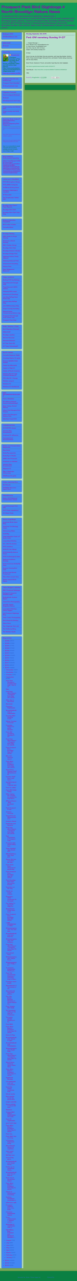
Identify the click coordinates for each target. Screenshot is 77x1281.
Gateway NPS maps (10, 291)
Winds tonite (10, 1094)
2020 (7, 655)
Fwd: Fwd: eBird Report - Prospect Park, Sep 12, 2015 (11, 1057)
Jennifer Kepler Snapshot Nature (9, 605)
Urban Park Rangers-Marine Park (10, 415)
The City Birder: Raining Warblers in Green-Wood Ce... (11, 1000)
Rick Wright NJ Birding (10, 620)
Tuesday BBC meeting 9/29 (10, 717)
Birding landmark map (10, 86)
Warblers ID (7, 384)
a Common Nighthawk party (10, 1141)
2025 (7, 643)
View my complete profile (11, 73)
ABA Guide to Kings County (10, 237)
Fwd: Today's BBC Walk (10, 1007)
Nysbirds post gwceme (11, 824)
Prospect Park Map (9, 320)
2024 (7, 645)
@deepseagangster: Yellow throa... (11, 958)
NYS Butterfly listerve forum (10, 552)
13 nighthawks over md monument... (11, 1083)
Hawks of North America (11, 371)
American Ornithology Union (10, 527)
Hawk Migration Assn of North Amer (11, 537)
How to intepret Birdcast (11, 95)
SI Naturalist (7, 194)
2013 (7, 1263)
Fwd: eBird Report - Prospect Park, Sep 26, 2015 (10, 764)
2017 (7, 662)
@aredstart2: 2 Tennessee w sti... (11, 987)
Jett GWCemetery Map (11, 306)
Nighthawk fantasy (9, 1078)
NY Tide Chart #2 (9, 343)
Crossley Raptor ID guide (11, 358)
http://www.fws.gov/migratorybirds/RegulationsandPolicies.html (11, 141)
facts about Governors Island (10, 1179)
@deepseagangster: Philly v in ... (11, 964)
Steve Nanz (7, 623)
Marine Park (7, 266)
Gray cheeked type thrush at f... (10, 850)
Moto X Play (10, 1035)
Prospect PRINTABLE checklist (10, 191)
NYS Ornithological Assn (11, 556)
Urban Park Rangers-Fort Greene (11, 410)
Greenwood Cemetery (10, 263)
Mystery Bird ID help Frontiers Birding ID (10, 374)
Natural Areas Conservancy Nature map (11, 312)
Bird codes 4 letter (9, 224)
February (9, 1255)
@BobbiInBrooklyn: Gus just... (11, 855)
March (8, 1252)
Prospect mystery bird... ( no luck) (10, 1207)
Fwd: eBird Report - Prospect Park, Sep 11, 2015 (11, 1072)
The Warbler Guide (9, 631)
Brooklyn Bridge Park (10, 253)
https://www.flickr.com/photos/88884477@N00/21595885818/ (50, 69)
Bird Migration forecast (11, 329)
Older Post (70, 87)
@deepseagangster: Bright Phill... (11, 1050)
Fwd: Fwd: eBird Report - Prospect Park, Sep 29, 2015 (11, 694)
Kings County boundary (11, 308)
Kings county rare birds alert (11, 111)
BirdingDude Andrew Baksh (10, 598)
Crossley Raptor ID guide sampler (10, 727)
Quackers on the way (10, 887)
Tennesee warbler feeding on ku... (10, 1019)
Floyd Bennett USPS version (10, 287)
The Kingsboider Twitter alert (11, 198)
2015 (7, 667)
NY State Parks (8, 513)
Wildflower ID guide (9, 476)
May (8, 1247)
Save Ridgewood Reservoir (8, 270)
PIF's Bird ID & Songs (10, 378)
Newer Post (30, 87)
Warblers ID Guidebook (11, 386)
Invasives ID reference (10, 435)
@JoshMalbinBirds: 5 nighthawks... (11, 712)
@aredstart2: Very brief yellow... (10, 992)
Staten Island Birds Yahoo (9, 580)
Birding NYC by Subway (11, 280)
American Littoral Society (9, 241)
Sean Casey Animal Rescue (9, 406)
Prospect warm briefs (11, 982)
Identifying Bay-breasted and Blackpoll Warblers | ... (10, 1233)
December (10, 670)
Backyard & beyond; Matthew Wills (9, 593)
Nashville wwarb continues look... (10, 1089)
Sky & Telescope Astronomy (8, 472)
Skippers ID (7, 468)
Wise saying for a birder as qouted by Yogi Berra (11, 796)
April (8, 1250)
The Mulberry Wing (9, 629)
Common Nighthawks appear (10, 1213)
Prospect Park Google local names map (10, 316)
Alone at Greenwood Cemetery (10, 1193)
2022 (7, 650)
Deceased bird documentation (8, 438)
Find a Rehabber (8, 398)
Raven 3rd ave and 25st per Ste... (11, 860)
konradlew (44, 1277)
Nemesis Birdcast (9, 340)
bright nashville (11, 1102)
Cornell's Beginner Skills (11, 355)
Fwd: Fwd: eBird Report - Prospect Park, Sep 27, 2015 (11, 742)
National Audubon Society (9, 560)
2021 (7, 653)
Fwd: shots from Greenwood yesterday (10, 867)
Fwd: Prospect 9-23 (11, 808)
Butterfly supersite (9, 453)
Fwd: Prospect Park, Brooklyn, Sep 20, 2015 (11, 917)
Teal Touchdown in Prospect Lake (10, 838)
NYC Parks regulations (10, 510)
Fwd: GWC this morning (11, 1137)
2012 (7, 1265)
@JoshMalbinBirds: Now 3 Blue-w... (11, 1174)
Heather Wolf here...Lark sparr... (10, 778)
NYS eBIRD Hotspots (10, 184)
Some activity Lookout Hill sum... (11, 1105)
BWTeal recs (10, 1155)
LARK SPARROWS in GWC (11, 924)
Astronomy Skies (9, 531)
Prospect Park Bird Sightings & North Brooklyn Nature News (33, 9)
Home (50, 87)
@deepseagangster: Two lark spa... (11, 929)
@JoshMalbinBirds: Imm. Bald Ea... (11, 935)
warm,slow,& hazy (10, 953)
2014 (7, 1260)
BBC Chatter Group (9, 245)
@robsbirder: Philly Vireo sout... (10, 910)
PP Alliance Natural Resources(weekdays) (10, 402)
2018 (7, 660)
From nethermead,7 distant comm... (11, 1220)
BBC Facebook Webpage (11, 590)
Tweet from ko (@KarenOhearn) (11, 817)
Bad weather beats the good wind (10, 1098)
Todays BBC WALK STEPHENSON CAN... (10, 1114)
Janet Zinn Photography (11, 601)
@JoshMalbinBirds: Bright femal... (11, 1163)
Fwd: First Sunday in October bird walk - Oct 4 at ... (11, 683)
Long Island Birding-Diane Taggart (10, 609)
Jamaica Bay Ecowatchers (7, 431)
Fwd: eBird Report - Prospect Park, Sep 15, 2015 (11, 1029)
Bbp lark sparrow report (9, 757)
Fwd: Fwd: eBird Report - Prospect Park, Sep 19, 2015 (11, 947)
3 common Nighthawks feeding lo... (10, 969)
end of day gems (10, 1158)
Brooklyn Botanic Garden (11, 251)
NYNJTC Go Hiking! (9, 549)
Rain (7, 689)
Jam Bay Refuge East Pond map (10, 297)
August (9, 1240)
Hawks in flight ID (9, 368)
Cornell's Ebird (8, 227)
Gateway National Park (11, 261)
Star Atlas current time (11, 577)
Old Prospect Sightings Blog (11, 613)
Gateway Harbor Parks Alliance (10, 257)
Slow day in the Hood (10, 700)
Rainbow (9, 1109)
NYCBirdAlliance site (10, 36)
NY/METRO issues (9, 428)
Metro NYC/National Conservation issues (10, 498)
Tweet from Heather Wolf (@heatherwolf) (11, 772)
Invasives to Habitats (10, 461)
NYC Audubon (8, 546)
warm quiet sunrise (9, 1151)
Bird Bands (6, 485)
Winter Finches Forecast (11, 721)
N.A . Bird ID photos (9, 543)
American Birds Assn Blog (10, 522)
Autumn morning (9, 812)
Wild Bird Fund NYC (10, 419)
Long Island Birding (9, 541)
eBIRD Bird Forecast (10, 458)
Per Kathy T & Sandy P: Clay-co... (10, 905)
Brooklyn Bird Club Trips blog (11, 213)
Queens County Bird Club (10, 568)
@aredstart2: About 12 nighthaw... (10, 1147)
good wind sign (11, 1123)
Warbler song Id (8, 381)
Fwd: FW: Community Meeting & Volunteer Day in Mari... (11, 976)
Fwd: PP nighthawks (10, 1119)
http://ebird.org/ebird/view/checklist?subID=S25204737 (40, 66)
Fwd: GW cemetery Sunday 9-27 (10, 734)
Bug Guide (6, 450)
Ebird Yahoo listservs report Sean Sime (11, 1064)
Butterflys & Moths (9, 455)
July (7, 1242)
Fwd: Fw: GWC (11, 787)
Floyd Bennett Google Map (10, 283)
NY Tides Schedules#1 (10, 346)
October (9, 674)
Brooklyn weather (9, 335)
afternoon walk (11, 1202)
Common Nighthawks (10, 707)
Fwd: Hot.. (9, 1134)
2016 (7, 665)
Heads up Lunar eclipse (9, 892)
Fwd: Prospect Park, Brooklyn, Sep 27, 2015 (11, 750)
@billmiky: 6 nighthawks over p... (10, 1226)
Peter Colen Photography (11, 617)
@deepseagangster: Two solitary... (11, 940)
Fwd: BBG (9, 1024)
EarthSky (6, 533)
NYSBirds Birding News (11, 187)
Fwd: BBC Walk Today (11, 790)
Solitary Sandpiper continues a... (11, 1198)
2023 (7, 648)
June (8, 1245)
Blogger (57, 1277)
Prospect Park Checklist (11, 83)
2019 (7, 658)
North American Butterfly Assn (11, 564)
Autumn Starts (11, 821)
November (10, 672)
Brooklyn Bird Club (9, 209)
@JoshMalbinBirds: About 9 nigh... (11, 1039)
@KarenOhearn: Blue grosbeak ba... (11, 803)
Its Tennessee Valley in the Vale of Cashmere (11, 1012)
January (9, 1257)
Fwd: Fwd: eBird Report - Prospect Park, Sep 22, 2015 (11, 830)
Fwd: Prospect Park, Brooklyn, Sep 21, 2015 (11, 874)
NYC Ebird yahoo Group (11, 182)
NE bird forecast (8, 337)
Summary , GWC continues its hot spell (11, 899)
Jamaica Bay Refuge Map (10, 302)
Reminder (9, 704)
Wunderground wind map (11, 100)
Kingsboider (15, 55)
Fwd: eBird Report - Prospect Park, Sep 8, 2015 (11, 1128)
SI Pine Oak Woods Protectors (9, 573)
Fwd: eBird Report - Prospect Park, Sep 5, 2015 (11, 1186)
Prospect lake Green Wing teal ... (10, 844)
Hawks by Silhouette (10, 365)
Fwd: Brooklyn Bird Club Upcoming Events (11, 882)
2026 (7, 640)
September (10, 677)
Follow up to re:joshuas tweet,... (10, 1168)
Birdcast (6, 46)
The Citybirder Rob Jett (11, 626)
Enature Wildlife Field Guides (10, 361)
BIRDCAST (6, 332)
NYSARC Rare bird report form (9, 488)
